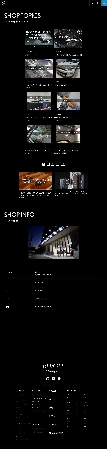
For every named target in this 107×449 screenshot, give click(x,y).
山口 (85, 421)
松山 (76, 424)
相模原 (85, 408)
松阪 (76, 416)
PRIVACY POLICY (56, 433)
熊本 (68, 426)
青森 (76, 394)
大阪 (68, 418)
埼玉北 (68, 402)
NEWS (52, 416)
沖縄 (85, 426)
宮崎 (76, 426)
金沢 (76, 413)
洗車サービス (19, 436)
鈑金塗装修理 (19, 408)
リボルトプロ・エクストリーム (39, 398)
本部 (68, 394)
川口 (76, 402)
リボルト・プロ (35, 401)
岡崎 (85, 413)
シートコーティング (20, 420)
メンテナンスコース (20, 411)
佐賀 (85, 424)
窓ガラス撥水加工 (20, 433)
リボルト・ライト (36, 408)
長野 (76, 410)
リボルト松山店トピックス (38, 429)
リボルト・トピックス (37, 432)
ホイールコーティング (21, 404)
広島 (76, 421)
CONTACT (53, 425)
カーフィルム (19, 414)
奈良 (85, 416)
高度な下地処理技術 (36, 395)
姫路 (85, 418)
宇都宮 (76, 400)
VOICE (52, 399)
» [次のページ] (57, 164)
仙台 (68, 397)
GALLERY (53, 391)
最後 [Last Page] (63, 164)
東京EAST (86, 405)
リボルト (34, 404)
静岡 (68, 413)
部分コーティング (20, 401)
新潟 (85, 397)
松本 (85, 410)
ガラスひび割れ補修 (20, 427)
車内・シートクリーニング (22, 440)
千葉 (85, 402)
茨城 (85, 400)
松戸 (68, 405)
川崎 (76, 408)
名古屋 (68, 416)
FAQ (51, 408)
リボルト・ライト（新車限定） (39, 411)
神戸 (76, 418)
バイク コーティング (21, 398)
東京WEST (69, 408)
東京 (76, 405)
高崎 (68, 400)
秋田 (85, 394)
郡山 (76, 397)
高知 (68, 424)
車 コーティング (20, 395)
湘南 (68, 410)
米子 (68, 421)
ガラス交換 (18, 430)
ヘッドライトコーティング (22, 417)
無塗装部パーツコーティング (23, 424)
